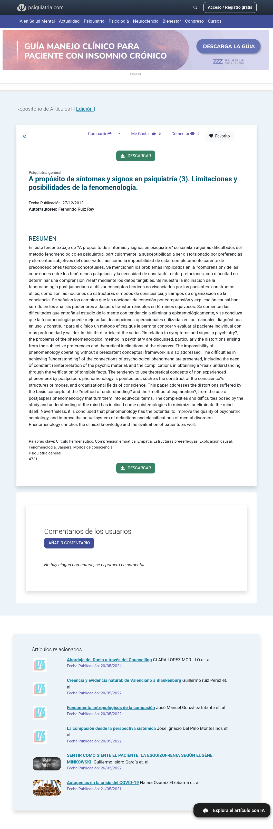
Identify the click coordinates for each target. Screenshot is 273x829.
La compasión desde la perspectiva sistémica (111, 728)
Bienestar (172, 21)
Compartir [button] (102, 133)
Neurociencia (146, 21)
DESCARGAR (136, 155)
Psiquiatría (94, 21)
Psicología (119, 21)
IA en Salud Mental (36, 21)
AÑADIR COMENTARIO (69, 543)
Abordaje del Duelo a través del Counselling (109, 659)
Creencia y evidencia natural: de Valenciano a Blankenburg (124, 680)
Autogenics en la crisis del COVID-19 (103, 782)
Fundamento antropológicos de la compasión (111, 707)
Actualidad (69, 21)
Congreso (194, 21)
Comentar (186, 133)
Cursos (214, 21)
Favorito (219, 136)
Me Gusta (147, 133)
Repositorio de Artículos (43, 109)
